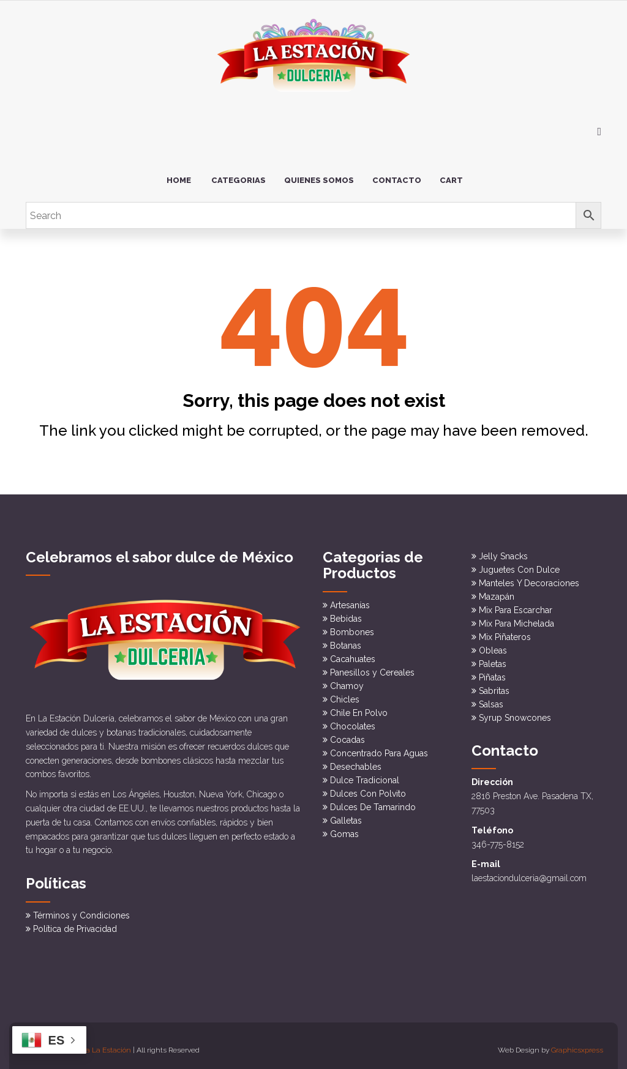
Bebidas (346, 613)
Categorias (238, 175)
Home (179, 175)
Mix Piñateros (505, 632)
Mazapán (496, 592)
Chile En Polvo (359, 707)
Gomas (344, 828)
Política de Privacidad (75, 920)
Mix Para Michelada (516, 619)
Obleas (493, 645)
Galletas (346, 815)
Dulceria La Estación (96, 1041)
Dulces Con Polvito (368, 788)
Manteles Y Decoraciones (529, 578)
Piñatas (492, 672)
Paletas (492, 659)
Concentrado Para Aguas (379, 748)
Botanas (345, 640)
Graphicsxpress (577, 1041)
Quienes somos (319, 175)
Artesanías (350, 600)
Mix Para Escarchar (515, 605)
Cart (451, 175)
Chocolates (352, 721)
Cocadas (347, 734)
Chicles (344, 694)
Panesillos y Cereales (372, 667)
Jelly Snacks (503, 551)
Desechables (355, 761)
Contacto (396, 175)
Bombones (352, 626)
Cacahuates (352, 653)
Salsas (491, 699)
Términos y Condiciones (81, 907)
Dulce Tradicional (364, 775)
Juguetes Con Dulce (519, 565)
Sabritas (494, 686)
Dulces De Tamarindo (373, 801)
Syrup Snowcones (515, 713)
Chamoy (347, 680)
